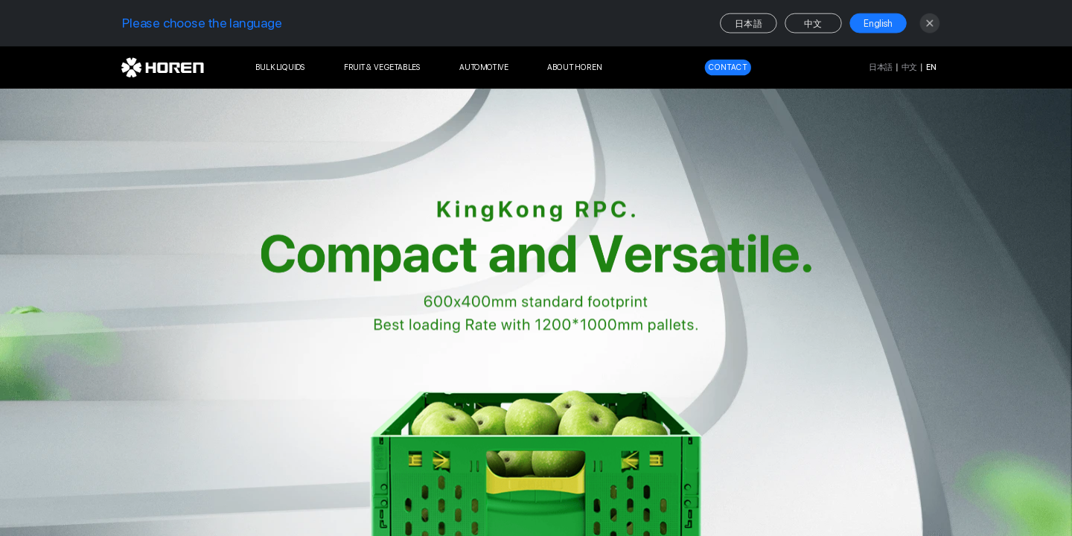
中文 (813, 24)
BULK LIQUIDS (280, 67)
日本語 (748, 24)
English (878, 24)
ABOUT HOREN (574, 67)
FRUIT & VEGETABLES (382, 67)
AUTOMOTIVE (484, 67)
